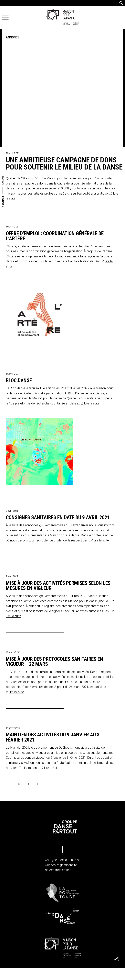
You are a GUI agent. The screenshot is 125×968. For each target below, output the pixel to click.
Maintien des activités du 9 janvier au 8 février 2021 (52, 619)
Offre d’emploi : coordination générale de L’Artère (55, 118)
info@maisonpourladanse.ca (36, 901)
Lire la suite (91, 286)
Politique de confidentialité (30, 916)
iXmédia (99, 964)
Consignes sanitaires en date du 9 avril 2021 (58, 400)
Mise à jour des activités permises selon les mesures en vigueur (58, 468)
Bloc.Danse (19, 263)
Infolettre (27, 947)
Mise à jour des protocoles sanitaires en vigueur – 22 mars (54, 544)
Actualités (3, 84)
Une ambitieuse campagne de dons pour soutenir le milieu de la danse (64, 46)
